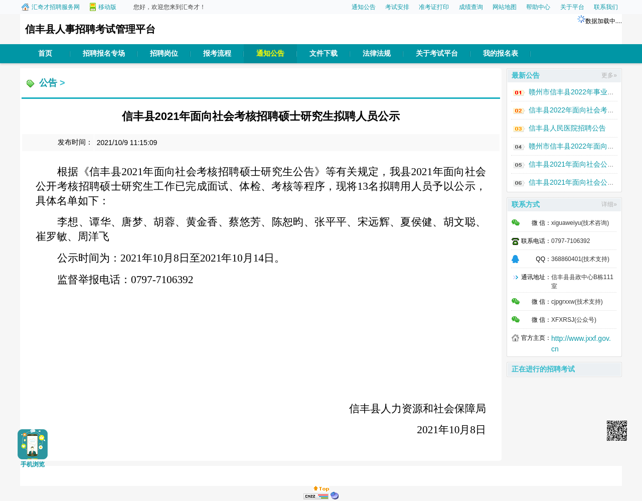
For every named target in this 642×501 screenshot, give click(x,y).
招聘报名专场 (104, 53)
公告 (48, 83)
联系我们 (606, 7)
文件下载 (323, 53)
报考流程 (217, 53)
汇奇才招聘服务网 (56, 7)
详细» (609, 204)
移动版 (107, 7)
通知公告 (364, 7)
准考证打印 (434, 7)
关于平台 (572, 7)
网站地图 (505, 7)
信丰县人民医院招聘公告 (567, 128)
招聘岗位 (164, 53)
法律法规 (377, 53)
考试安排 (397, 7)
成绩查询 (471, 7)
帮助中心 (538, 7)
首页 (45, 53)
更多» (609, 75)
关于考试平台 (437, 53)
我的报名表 (500, 53)
